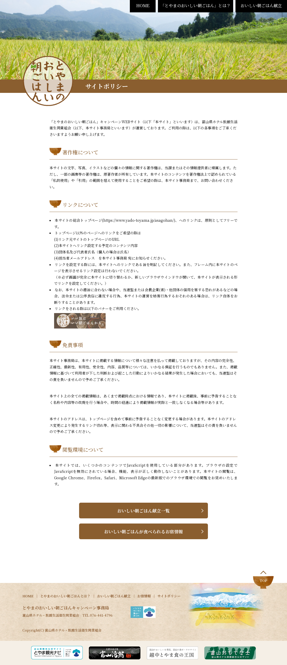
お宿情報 (144, 596)
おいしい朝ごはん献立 (261, 5)
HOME (142, 5)
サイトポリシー (169, 596)
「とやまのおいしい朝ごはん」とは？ (196, 5)
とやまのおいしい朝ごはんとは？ (65, 596)
